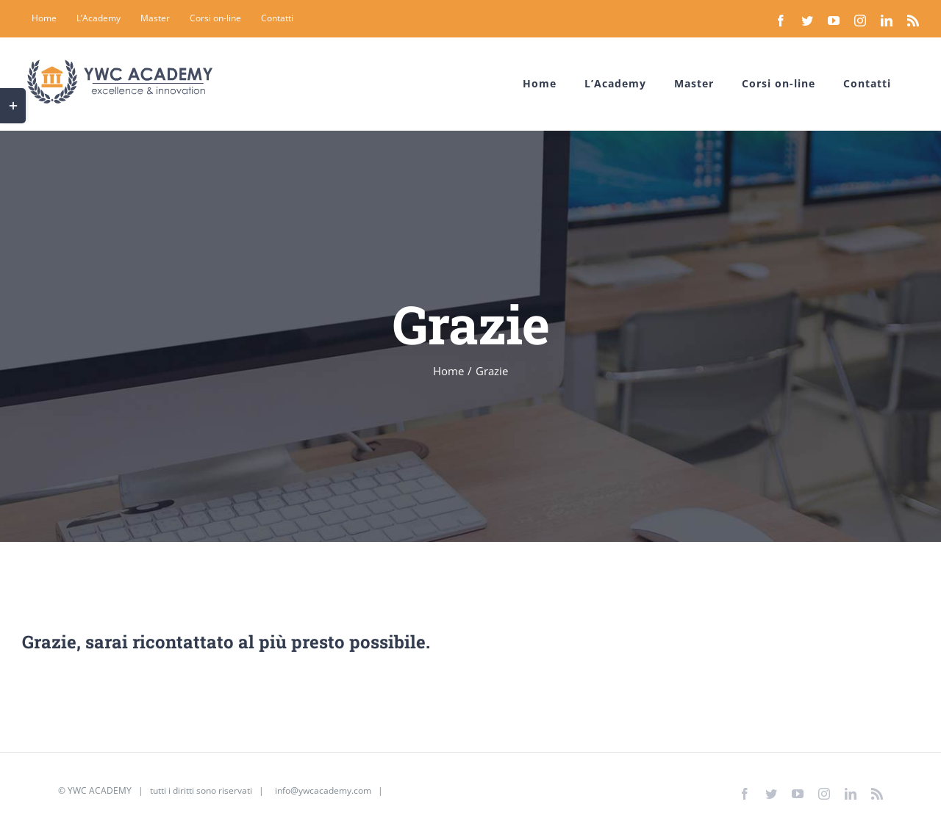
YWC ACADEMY (100, 790)
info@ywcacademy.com (323, 790)
